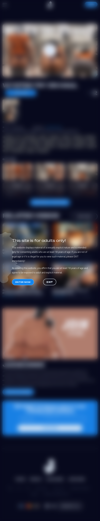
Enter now (23, 282)
